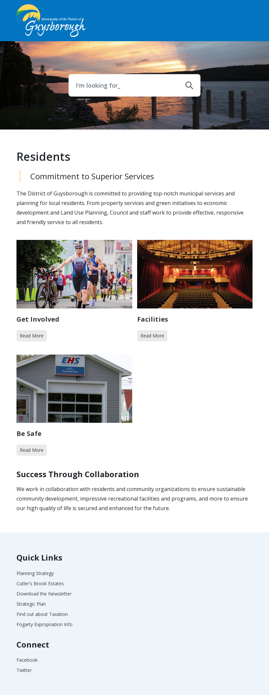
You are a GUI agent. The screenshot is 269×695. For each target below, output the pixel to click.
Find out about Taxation (42, 614)
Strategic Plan (31, 604)
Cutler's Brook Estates (40, 583)
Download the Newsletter (44, 594)
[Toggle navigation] (245, 20)
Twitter (24, 670)
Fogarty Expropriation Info (44, 624)
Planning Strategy (35, 573)
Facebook (27, 660)
